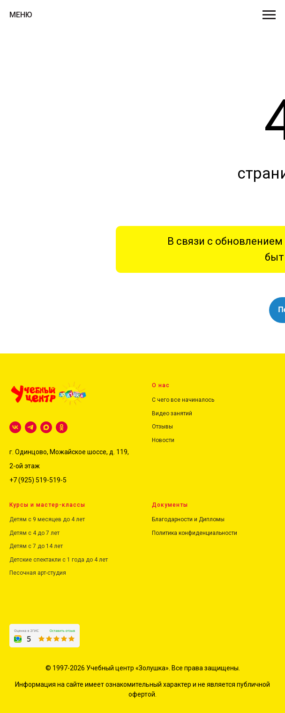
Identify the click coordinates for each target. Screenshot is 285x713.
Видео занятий (172, 413)
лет (54, 533)
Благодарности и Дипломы (188, 519)
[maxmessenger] (46, 427)
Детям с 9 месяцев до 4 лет (47, 519)
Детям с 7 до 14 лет (36, 546)
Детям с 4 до (27, 533)
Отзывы (162, 426)
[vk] (15, 427)
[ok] (62, 427)
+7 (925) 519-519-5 (38, 480)
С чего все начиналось (183, 400)
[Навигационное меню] (269, 15)
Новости (163, 440)
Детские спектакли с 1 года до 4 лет (58, 559)
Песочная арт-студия (37, 573)
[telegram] (31, 427)
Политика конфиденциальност (193, 533)
